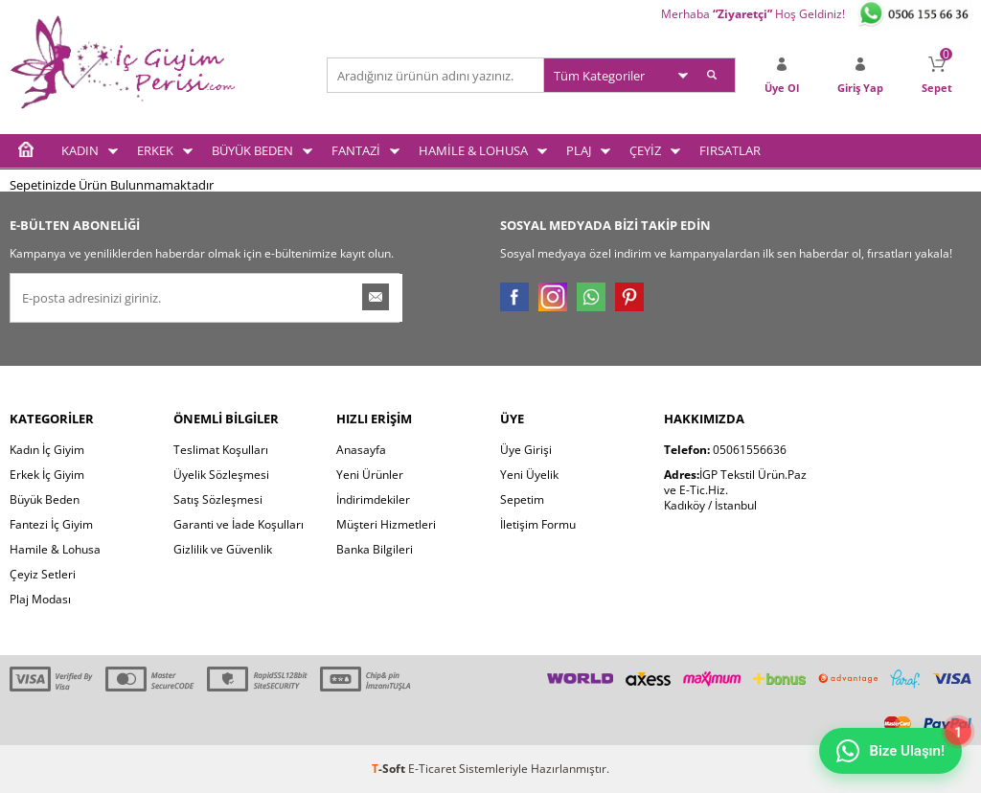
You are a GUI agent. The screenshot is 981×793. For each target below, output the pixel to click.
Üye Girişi (526, 450)
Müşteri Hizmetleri (386, 524)
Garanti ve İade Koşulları (238, 524)
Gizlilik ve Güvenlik (222, 549)
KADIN (80, 150)
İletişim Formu (538, 524)
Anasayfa (361, 450)
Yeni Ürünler (369, 474)
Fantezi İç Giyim (51, 524)
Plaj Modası (40, 599)
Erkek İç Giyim (47, 474)
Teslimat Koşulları (220, 450)
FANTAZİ (355, 150)
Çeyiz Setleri (43, 574)
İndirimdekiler (373, 499)
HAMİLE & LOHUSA (473, 150)
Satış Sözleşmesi (217, 499)
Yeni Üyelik (529, 474)
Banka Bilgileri (374, 549)
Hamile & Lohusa (55, 549)
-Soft (390, 768)
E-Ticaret (432, 768)
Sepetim (522, 499)
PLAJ (578, 150)
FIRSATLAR (730, 150)
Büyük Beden (45, 499)
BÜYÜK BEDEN (252, 150)
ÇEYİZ (645, 150)
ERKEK (155, 150)
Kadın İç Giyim (47, 450)
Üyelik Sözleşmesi (221, 474)
